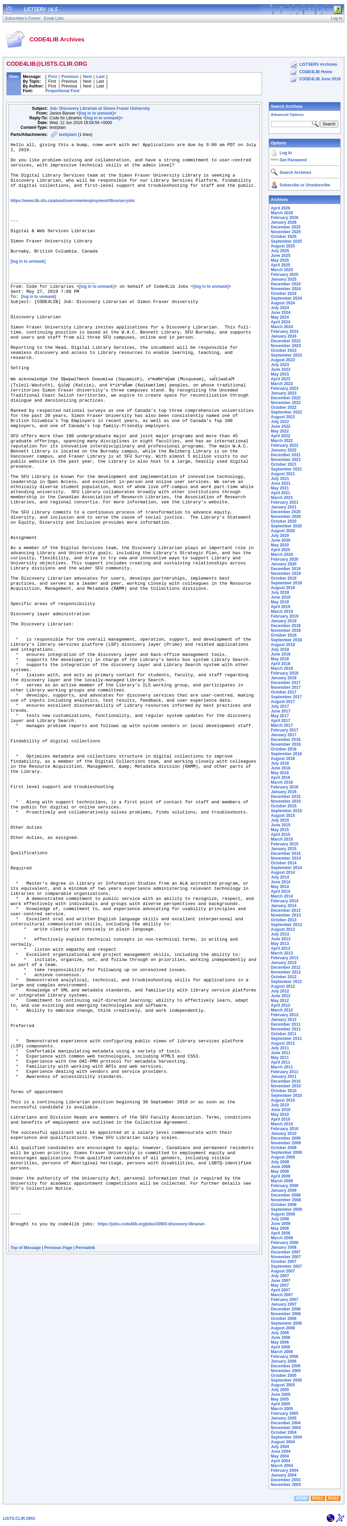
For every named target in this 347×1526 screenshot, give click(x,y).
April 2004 (280, 1461)
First (52, 76)
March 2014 (282, 896)
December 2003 (286, 1480)
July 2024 (280, 307)
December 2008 (286, 1195)
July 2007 (280, 1275)
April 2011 (280, 1062)
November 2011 (286, 1029)
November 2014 (286, 858)
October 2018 (284, 635)
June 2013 (280, 939)
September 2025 (286, 241)
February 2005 (284, 1413)
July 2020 (280, 535)
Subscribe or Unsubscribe (305, 185)
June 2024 (280, 312)
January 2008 (284, 1247)
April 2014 (280, 891)
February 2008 (284, 1242)
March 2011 (282, 1067)
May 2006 (280, 1342)
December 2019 (286, 568)
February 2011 (284, 1071)
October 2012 (284, 977)
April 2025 (280, 265)
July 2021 (280, 478)
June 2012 (280, 995)
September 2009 (286, 1152)
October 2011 (284, 1033)
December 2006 (286, 1309)
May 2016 (280, 772)
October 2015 (284, 806)
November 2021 (286, 459)
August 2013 (283, 929)
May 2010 (280, 1114)
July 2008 (280, 1219)
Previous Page (58, 1463)
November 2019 (286, 573)
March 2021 (282, 497)
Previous (70, 76)
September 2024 (286, 298)
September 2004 (286, 1437)
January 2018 (284, 678)
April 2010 (280, 1119)
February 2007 (284, 1299)
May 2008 (280, 1228)
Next (87, 76)
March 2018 (282, 668)
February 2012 (284, 1014)
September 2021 (286, 469)
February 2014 (284, 901)
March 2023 (282, 383)
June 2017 (280, 711)
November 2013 (286, 915)
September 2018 (286, 640)
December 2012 (286, 967)
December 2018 (286, 625)
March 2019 (282, 611)
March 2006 (282, 1351)
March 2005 (282, 1408)
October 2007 (284, 1261)
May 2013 (280, 943)
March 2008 (282, 1238)
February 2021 (284, 502)
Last (100, 76)
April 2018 (280, 663)
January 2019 (284, 621)
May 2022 (280, 431)
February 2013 (284, 958)
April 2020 (280, 549)
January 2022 (284, 450)
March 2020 (282, 554)
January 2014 (284, 905)
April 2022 (280, 436)
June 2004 (280, 1451)
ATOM (301, 1498)
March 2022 (282, 440)
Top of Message (26, 1463)
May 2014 (280, 886)
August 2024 (283, 303)
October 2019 (284, 578)
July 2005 (280, 1389)
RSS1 (317, 1498)
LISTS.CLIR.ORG (19, 1518)
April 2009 (280, 1176)
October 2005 (284, 1375)
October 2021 (284, 464)
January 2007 (284, 1304)
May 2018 (280, 659)
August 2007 (283, 1271)
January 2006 (284, 1361)
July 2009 (280, 1162)
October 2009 (284, 1147)
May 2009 (280, 1171)
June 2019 (280, 597)
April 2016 (280, 777)
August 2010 (283, 1100)
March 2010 (282, 1124)
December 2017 (286, 682)
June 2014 (280, 882)
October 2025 (284, 236)
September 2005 (286, 1380)
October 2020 (284, 521)
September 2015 (286, 810)
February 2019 (284, 616)
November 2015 (286, 801)
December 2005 (286, 1366)
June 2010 (280, 1109)
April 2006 (280, 1347)
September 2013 (286, 924)
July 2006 (280, 1332)
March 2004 (282, 1465)
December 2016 (286, 739)
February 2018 (284, 673)
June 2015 (280, 825)
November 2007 (286, 1256)
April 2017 (280, 720)
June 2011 (280, 1052)
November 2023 (286, 345)
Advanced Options (287, 115)
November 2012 (286, 972)
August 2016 (283, 758)
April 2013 (280, 948)
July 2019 (280, 592)
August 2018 (283, 644)
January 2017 (284, 734)
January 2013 (284, 962)
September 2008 (286, 1209)
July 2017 (280, 706)
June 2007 (280, 1280)
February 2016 (284, 787)
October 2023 (284, 350)
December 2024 (286, 284)
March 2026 (282, 212)
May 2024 (280, 317)
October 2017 (284, 692)
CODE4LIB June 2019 (320, 79)
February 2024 (284, 331)
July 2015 (280, 820)
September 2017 (286, 697)
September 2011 (286, 1038)
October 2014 (284, 863)
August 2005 (283, 1385)
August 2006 (283, 1328)
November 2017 (286, 687)
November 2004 (286, 1427)
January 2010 (284, 1133)
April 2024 (280, 322)
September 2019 (286, 583)
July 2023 (280, 364)
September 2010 (286, 1095)
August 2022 (283, 417)
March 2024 (282, 326)
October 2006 (284, 1318)
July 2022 (280, 421)
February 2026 (284, 217)
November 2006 (286, 1313)
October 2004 (284, 1432)
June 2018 (280, 654)
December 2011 (286, 1024)
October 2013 (284, 920)
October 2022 (284, 407)
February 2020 (284, 559)
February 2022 (284, 445)
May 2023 (280, 374)
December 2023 (286, 341)
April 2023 (280, 379)
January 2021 (284, 507)
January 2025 (284, 279)
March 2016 (282, 782)
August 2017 (283, 701)
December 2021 (286, 455)
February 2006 (284, 1356)
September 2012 (286, 981)
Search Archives (287, 106)
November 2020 (286, 516)
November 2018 (286, 630)
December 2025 (286, 227)
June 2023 (280, 369)
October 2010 (284, 1090)
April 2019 (280, 606)
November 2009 (286, 1143)
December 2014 (286, 853)
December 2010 (286, 1081)
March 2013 (282, 953)
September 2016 (286, 753)
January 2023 (284, 393)
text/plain (68, 134)
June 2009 (280, 1166)
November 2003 (286, 1484)
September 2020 (286, 526)
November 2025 (286, 231)
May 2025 (280, 260)
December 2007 (286, 1252)
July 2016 (280, 763)
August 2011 (283, 1043)
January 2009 (284, 1190)
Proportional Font (62, 90)
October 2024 (284, 293)
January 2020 (284, 564)
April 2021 (280, 492)
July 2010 (280, 1105)
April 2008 (280, 1233)
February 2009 (284, 1185)
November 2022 (286, 402)
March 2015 (282, 839)
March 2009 (282, 1181)
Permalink (85, 1463)
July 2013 (280, 934)
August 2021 (283, 473)
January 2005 (284, 1418)
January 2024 (284, 336)
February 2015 (284, 844)
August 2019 (283, 587)
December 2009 (286, 1138)
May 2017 (280, 716)
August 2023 (283, 360)
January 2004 (284, 1475)
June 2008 (280, 1223)
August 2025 (283, 246)
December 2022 (286, 398)
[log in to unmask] (96, 113)
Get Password (293, 160)
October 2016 (284, 749)
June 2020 (280, 540)
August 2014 (283, 872)
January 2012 (284, 1019)
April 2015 (280, 834)
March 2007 (282, 1294)
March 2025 (282, 269)
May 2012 (280, 1000)
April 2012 (280, 1005)
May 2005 (280, 1399)
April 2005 (280, 1404)
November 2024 (286, 288)
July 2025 (280, 250)
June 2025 (280, 255)
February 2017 (284, 730)
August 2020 (283, 530)
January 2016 (284, 791)
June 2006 (280, 1337)
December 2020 (286, 511)
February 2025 (284, 274)
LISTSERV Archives (318, 64)
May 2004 (280, 1456)
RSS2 (333, 1498)
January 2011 (284, 1076)
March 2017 (282, 725)
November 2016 (286, 744)
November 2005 (286, 1370)
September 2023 (286, 355)
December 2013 (286, 910)
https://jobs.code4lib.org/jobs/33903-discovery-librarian (151, 1436)
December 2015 (286, 796)
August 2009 (283, 1157)
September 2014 (286, 867)
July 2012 (280, 991)
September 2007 (286, 1266)
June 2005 (280, 1394)
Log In (286, 152)
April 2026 (280, 208)
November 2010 (286, 1086)
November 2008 (286, 1200)
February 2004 (284, 1470)
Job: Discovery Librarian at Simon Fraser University (99, 108)
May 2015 (280, 829)
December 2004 (286, 1423)
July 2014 (280, 877)
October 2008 (284, 1204)
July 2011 (280, 1048)
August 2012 (283, 986)
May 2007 (280, 1285)
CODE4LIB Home (315, 71)
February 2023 (284, 388)
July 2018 (280, 649)
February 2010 (284, 1128)
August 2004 (283, 1442)
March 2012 (282, 1010)
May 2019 (280, 602)
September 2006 (286, 1323)
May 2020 (280, 545)
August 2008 (283, 1214)
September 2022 (286, 412)
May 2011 (280, 1057)
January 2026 (284, 222)
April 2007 (280, 1290)
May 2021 (280, 488)
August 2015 (283, 815)
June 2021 (280, 483)
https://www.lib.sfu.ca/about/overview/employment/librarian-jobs (73, 211)
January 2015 (284, 848)
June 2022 (280, 426)
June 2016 (280, 768)
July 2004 (280, 1446)
